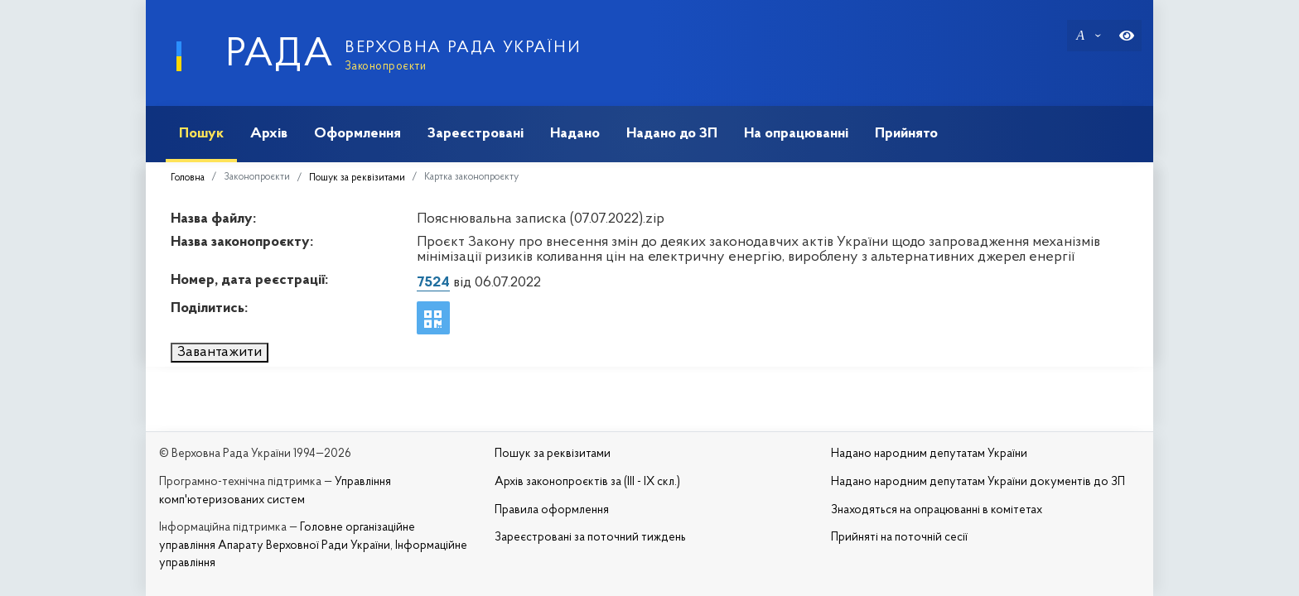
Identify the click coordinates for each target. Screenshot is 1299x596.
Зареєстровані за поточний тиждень (590, 537)
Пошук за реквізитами (357, 178)
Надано (575, 134)
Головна (188, 178)
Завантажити (219, 352)
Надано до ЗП (671, 134)
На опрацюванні (796, 134)
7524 (433, 283)
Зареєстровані (475, 134)
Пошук (201, 134)
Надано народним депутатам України (929, 454)
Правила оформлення (552, 510)
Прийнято (906, 134)
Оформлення (357, 134)
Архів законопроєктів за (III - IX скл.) (587, 482)
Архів (268, 134)
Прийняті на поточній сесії (899, 537)
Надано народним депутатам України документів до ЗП (978, 482)
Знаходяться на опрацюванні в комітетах (936, 510)
